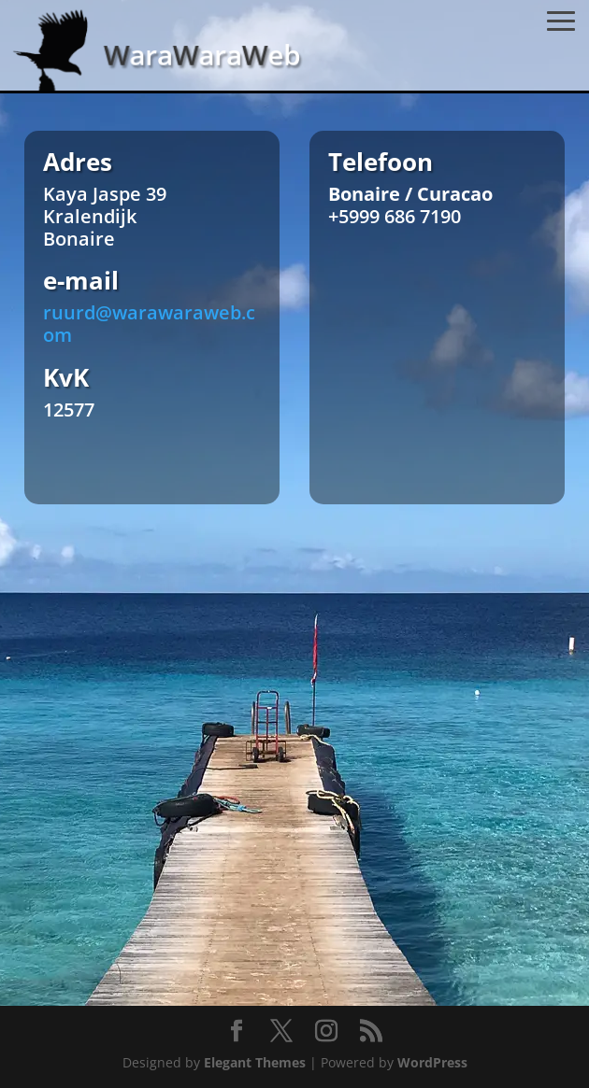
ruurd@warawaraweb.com (149, 323)
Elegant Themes (255, 1062)
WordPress (432, 1062)
